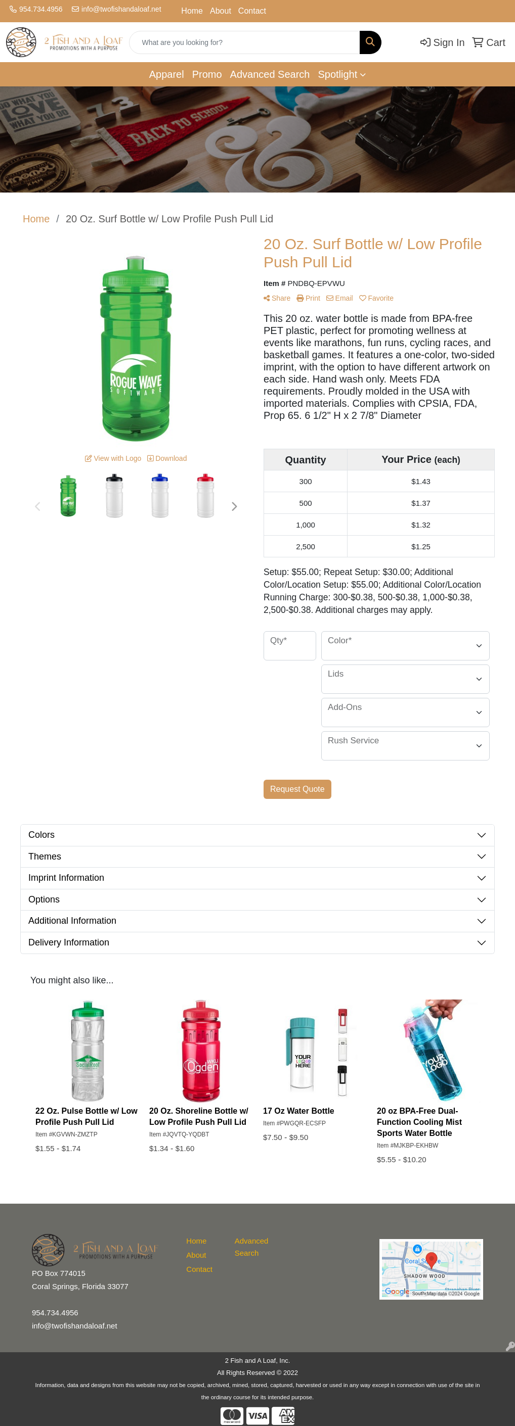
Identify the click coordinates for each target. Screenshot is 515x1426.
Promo (207, 74)
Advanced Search (270, 74)
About (220, 11)
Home (192, 11)
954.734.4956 (41, 9)
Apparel (166, 74)
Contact (252, 11)
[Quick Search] (244, 42)
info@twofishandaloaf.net (121, 9)
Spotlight (337, 74)
